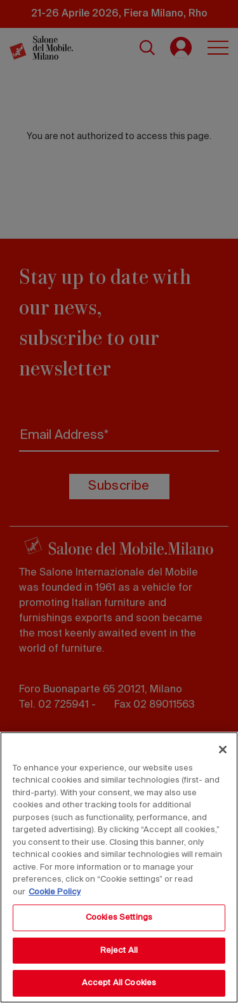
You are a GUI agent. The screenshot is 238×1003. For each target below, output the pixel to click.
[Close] (223, 750)
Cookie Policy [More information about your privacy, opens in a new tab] (55, 892)
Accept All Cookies (119, 983)
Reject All (119, 950)
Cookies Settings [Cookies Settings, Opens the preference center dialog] (119, 917)
